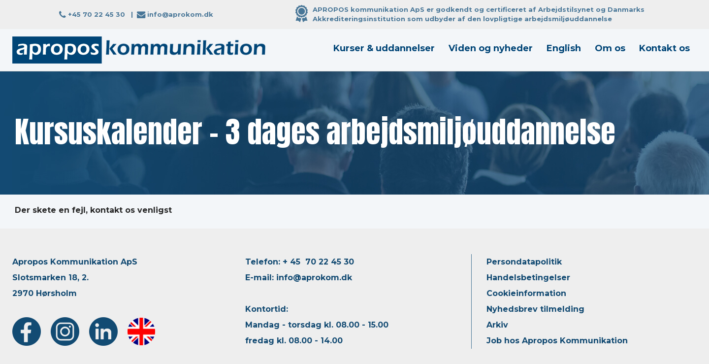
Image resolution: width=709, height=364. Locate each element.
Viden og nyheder (491, 48)
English (564, 48)
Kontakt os (664, 48)
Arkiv (497, 325)
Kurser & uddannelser (384, 48)
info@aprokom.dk (180, 14)
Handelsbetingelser (528, 277)
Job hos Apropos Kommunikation (557, 340)
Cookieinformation (526, 293)
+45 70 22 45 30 (96, 14)
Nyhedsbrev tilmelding (535, 309)
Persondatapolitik (524, 261)
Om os (610, 48)
